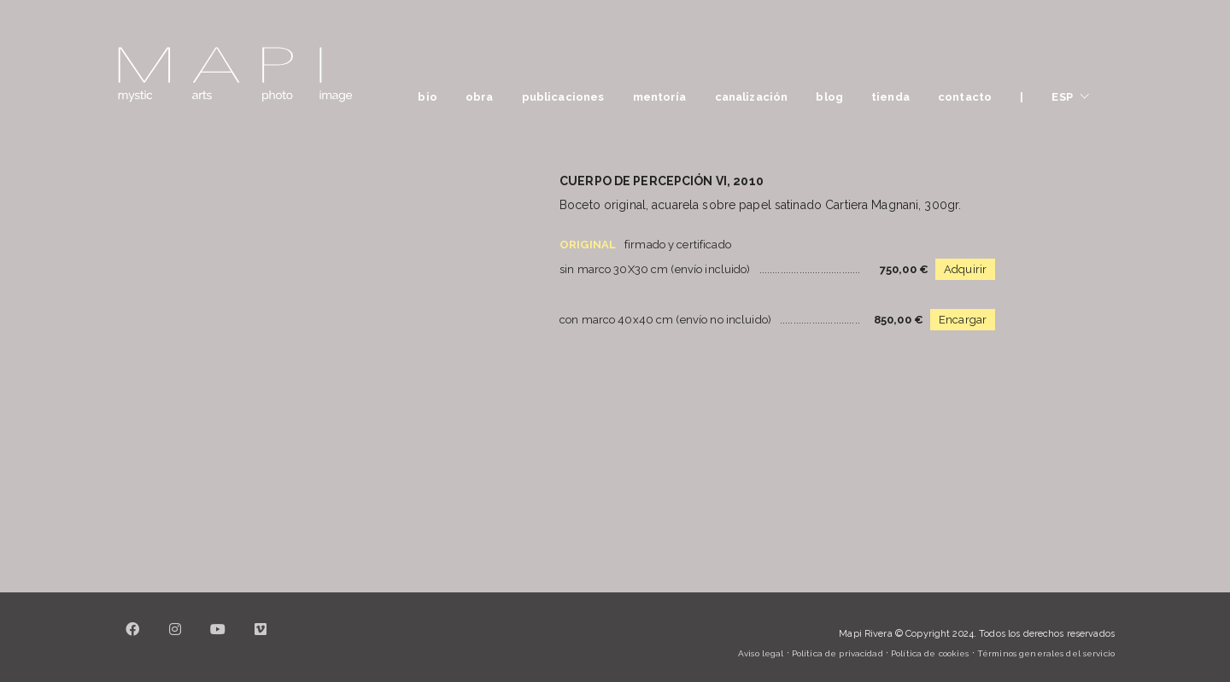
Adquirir (965, 269)
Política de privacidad (837, 653)
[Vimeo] (260, 639)
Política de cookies (930, 653)
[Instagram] (175, 639)
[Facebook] (132, 639)
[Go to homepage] (234, 75)
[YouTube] (218, 639)
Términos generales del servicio (1046, 653)
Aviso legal (760, 653)
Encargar (963, 319)
